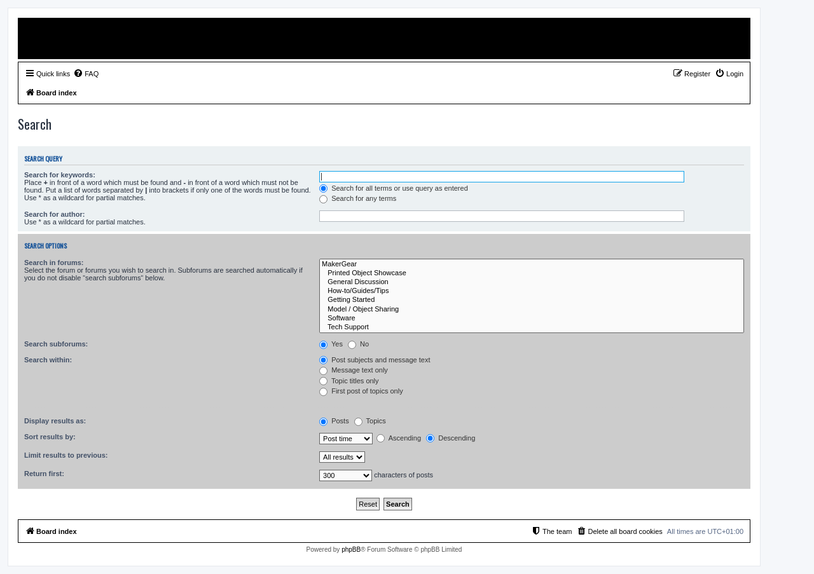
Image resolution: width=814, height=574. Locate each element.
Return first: (44, 473)
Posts (334, 421)
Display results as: (55, 421)
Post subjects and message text (374, 360)
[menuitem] (86, 73)
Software (532, 318)
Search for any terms (357, 198)
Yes (331, 344)
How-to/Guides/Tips (532, 291)
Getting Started (532, 300)
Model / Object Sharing (532, 309)
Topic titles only (348, 381)
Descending (450, 438)
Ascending (398, 438)
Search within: (48, 360)
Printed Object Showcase (532, 273)
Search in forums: (54, 262)
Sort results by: (50, 437)
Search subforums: (56, 344)
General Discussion (532, 282)
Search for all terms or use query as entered (393, 188)
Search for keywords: (59, 175)
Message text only (353, 370)
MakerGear (532, 264)
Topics (370, 421)
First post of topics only (361, 391)
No (358, 344)
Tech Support (532, 327)
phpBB (351, 549)
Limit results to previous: (65, 455)
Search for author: (54, 214)
